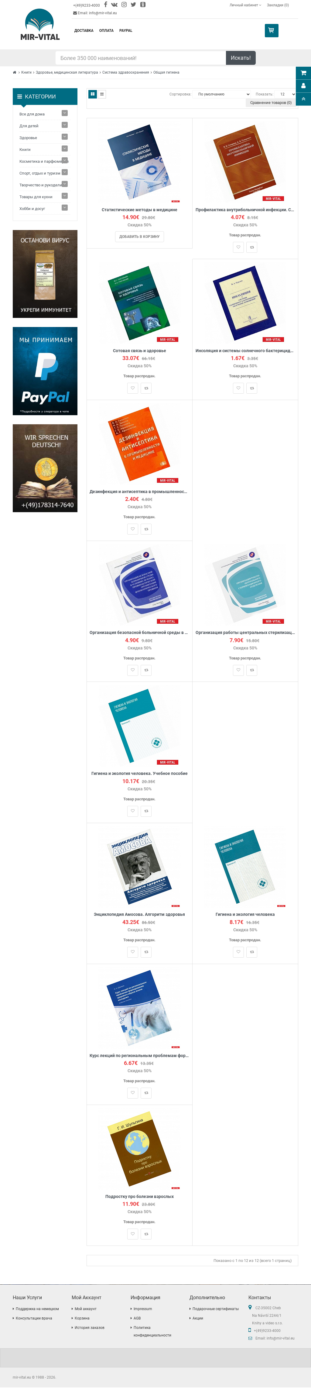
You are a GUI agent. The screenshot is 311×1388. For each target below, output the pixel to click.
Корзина (82, 1319)
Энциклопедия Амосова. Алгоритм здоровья (139, 915)
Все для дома (32, 114)
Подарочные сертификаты (216, 1309)
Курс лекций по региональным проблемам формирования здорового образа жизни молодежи (139, 1056)
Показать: (264, 94)
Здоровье (28, 137)
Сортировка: (180, 94)
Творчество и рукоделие (41, 185)
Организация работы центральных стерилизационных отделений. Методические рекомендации (245, 633)
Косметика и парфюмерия (44, 161)
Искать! (241, 58)
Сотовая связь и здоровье (139, 351)
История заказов (89, 1328)
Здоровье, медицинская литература (67, 72)
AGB (137, 1319)
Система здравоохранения (125, 72)
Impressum (143, 1309)
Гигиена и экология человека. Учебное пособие (139, 774)
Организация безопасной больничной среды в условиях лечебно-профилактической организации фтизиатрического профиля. (139, 633)
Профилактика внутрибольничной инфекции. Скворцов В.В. (245, 210)
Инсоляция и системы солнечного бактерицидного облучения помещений (245, 351)
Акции (198, 1319)
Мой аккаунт (86, 1309)
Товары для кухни (36, 197)
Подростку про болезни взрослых (139, 1197)
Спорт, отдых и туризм (39, 173)
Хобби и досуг (32, 208)
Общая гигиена (166, 72)
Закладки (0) (278, 5)
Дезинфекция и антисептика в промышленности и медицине (139, 492)
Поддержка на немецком (37, 1309)
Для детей (29, 126)
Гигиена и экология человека (245, 915)
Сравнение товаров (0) (271, 102)
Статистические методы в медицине (139, 210)
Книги (26, 72)
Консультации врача (34, 1319)
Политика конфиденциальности (152, 1332)
